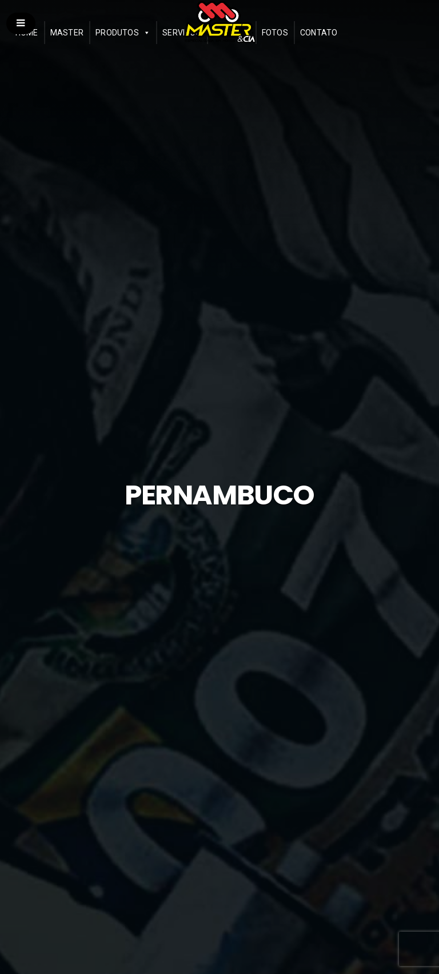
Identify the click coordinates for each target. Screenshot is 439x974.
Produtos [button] (117, 32)
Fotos (275, 32)
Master (66, 32)
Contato (319, 32)
